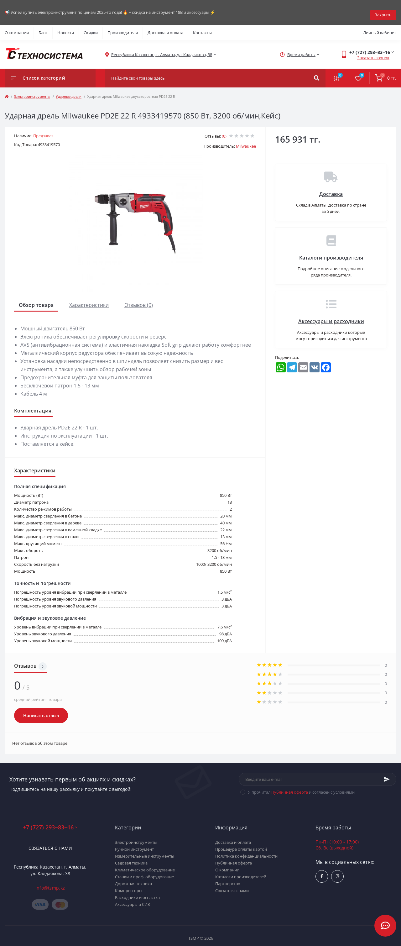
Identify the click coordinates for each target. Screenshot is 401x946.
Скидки (91, 27)
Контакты (202, 27)
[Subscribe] (387, 774)
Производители (122, 27)
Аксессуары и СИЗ (132, 899)
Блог (43, 27)
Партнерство (227, 878)
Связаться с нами (50, 843)
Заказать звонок (373, 52)
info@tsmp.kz (50, 883)
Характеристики (89, 300)
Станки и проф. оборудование (144, 872)
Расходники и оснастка (137, 892)
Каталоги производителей (240, 872)
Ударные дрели (68, 91)
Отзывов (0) (138, 300)
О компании (17, 27)
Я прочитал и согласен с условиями (301, 787)
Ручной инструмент (134, 844)
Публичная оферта (289, 787)
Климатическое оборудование (145, 865)
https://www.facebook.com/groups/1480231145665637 (321, 871)
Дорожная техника (133, 878)
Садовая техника (131, 858)
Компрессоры (128, 885)
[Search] (316, 73)
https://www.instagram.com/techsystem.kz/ (337, 871)
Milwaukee (246, 141)
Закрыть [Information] (383, 10)
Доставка (331, 189)
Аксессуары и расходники (331, 316)
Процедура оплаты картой (241, 844)
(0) (224, 131)
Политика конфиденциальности (246, 851)
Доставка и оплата (165, 27)
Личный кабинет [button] (379, 27)
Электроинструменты (32, 91)
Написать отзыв (41, 710)
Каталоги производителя (331, 252)
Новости (65, 27)
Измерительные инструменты (144, 851)
